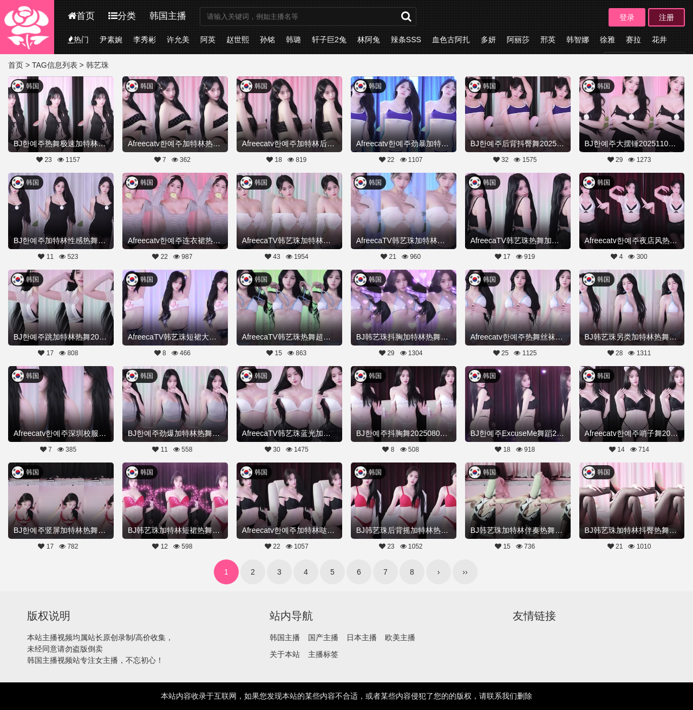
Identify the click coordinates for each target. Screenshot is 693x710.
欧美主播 (400, 637)
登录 (627, 17)
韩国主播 (167, 16)
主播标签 (323, 654)
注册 (666, 17)
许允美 (178, 39)
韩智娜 (577, 39)
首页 (81, 16)
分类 (122, 16)
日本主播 (361, 637)
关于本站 (285, 654)
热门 (78, 39)
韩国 (32, 86)
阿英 (207, 39)
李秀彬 (144, 39)
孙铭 (267, 39)
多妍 (488, 39)
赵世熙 (237, 39)
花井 (659, 39)
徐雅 (607, 39)
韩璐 (293, 39)
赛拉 (633, 39)
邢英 (547, 39)
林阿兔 (368, 39)
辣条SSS (406, 39)
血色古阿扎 (451, 39)
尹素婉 (111, 39)
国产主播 (323, 637)
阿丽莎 (518, 39)
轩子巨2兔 (329, 39)
